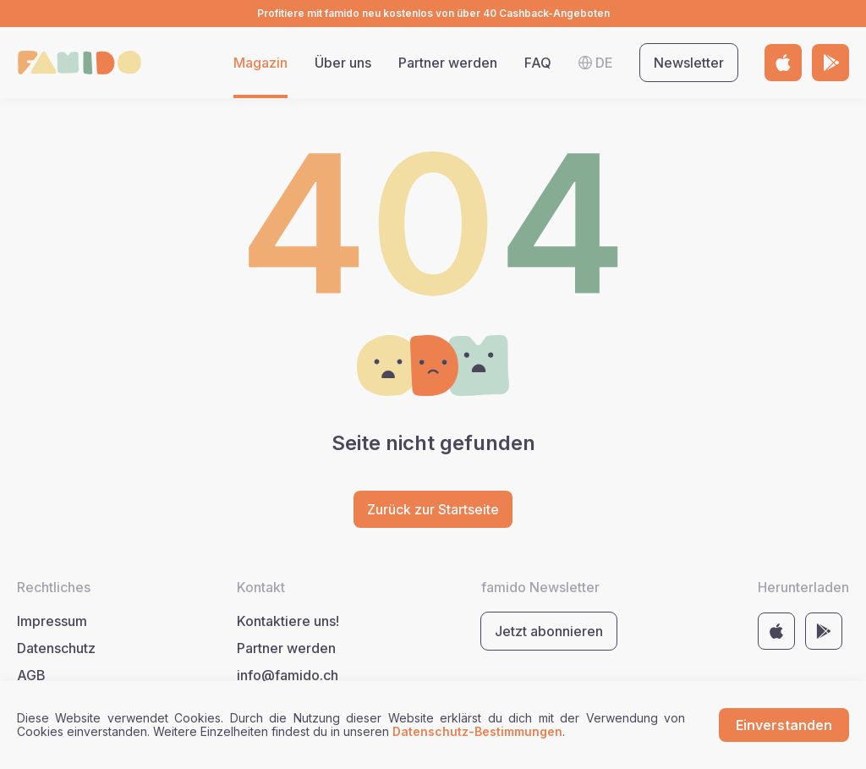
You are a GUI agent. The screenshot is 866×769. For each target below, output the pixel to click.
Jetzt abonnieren (549, 631)
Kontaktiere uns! (288, 620)
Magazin (260, 62)
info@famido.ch (287, 675)
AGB (31, 675)
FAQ (537, 62)
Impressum (52, 620)
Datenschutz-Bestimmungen (477, 731)
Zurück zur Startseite (433, 509)
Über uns (343, 62)
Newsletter (689, 62)
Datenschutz (56, 648)
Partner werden (447, 62)
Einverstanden (784, 725)
